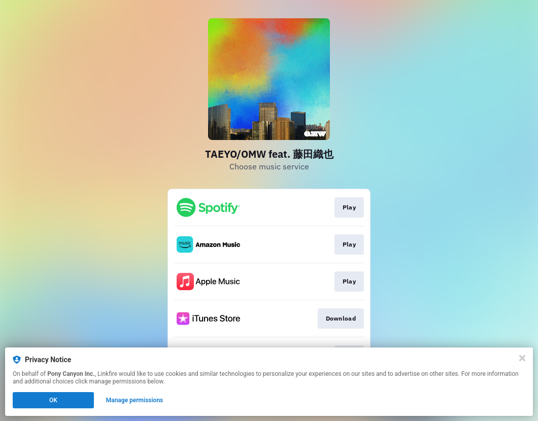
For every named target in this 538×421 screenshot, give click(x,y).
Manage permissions (134, 400)
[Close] (522, 358)
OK (53, 400)
